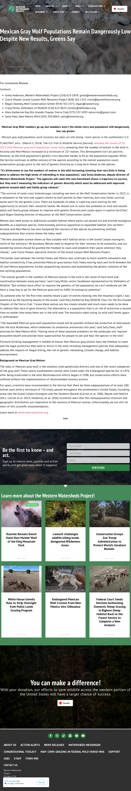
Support (114, 751)
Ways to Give (92, 12)
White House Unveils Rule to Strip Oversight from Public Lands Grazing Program (21, 604)
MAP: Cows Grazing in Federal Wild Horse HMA (72, 751)
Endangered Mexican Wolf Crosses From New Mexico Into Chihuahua (65, 603)
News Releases (54, 745)
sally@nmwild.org (72, 116)
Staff (17, 758)
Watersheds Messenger (84, 745)
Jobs (7, 758)
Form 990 (32, 758)
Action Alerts (30, 745)
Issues (66, 6)
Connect (76, 12)
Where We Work (96, 6)
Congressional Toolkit (20, 751)
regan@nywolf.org (87, 104)
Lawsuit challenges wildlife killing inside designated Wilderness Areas (65, 539)
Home (37, 6)
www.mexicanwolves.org (33, 412)
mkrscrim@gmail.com (102, 112)
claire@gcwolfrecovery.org (103, 99)
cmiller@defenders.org (81, 108)
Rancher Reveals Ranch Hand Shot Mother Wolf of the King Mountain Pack (21, 539)
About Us (51, 6)
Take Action (60, 12)
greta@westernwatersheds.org (98, 95)
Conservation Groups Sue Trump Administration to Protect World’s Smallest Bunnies (109, 541)
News (79, 6)
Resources (41, 12)
